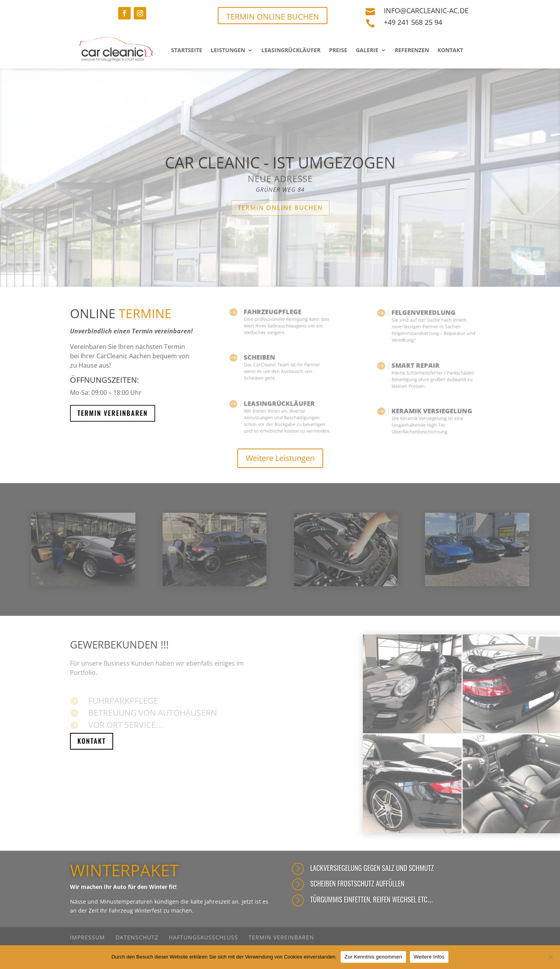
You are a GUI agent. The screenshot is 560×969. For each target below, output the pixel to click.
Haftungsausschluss (203, 937)
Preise (338, 50)
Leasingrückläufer (290, 50)
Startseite (186, 50)
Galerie (367, 50)
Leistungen (228, 50)
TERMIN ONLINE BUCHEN (272, 16)
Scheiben (266, 360)
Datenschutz (137, 937)
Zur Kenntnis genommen (373, 957)
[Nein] (550, 957)
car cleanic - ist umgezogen (280, 176)
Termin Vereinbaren (112, 413)
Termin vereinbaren (281, 937)
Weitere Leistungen (280, 458)
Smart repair (419, 368)
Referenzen (412, 50)
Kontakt (450, 50)
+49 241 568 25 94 (413, 22)
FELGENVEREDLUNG (424, 317)
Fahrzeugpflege (275, 315)
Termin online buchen (280, 221)
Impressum (87, 937)
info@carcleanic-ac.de (426, 10)
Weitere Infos (429, 957)
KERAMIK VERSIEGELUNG (430, 414)
